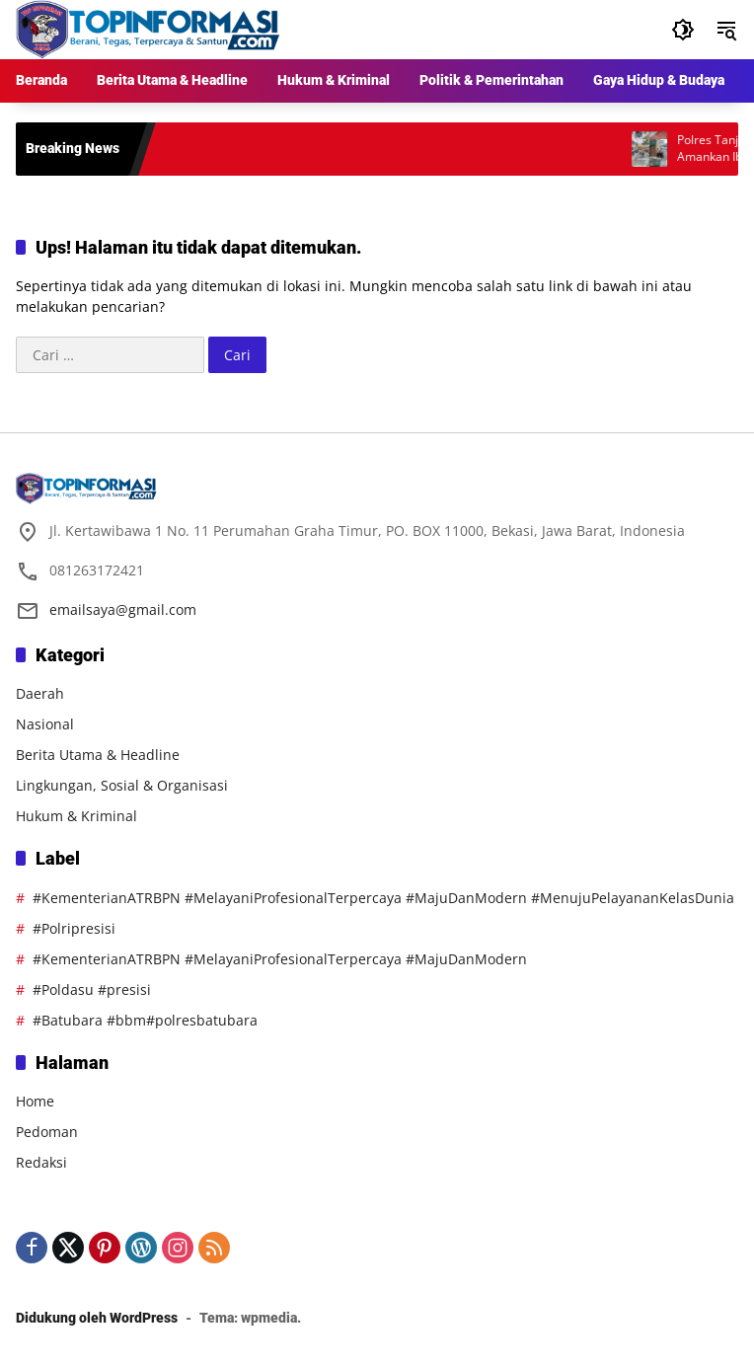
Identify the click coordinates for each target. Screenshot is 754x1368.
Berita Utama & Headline (98, 754)
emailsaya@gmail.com (122, 609)
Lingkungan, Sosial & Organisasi (122, 785)
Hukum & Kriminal (76, 815)
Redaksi (41, 1162)
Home (35, 1101)
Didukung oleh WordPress (97, 1318)
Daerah (40, 693)
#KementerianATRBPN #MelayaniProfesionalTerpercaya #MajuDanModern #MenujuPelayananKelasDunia (383, 897)
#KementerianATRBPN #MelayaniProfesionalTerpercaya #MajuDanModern (280, 959)
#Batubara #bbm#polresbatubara (145, 1020)
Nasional (45, 724)
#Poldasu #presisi (92, 989)
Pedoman (47, 1131)
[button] (683, 29)
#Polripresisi (74, 928)
